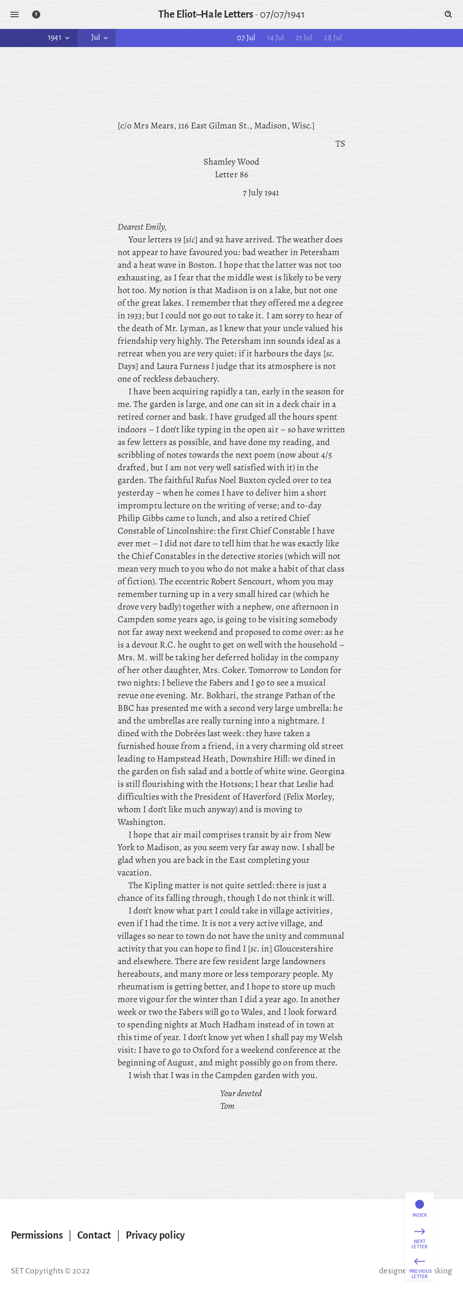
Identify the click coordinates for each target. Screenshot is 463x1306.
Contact (94, 1235)
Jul (100, 37)
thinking (437, 1270)
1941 (59, 37)
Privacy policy (155, 1235)
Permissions (37, 1235)
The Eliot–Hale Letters (206, 14)
